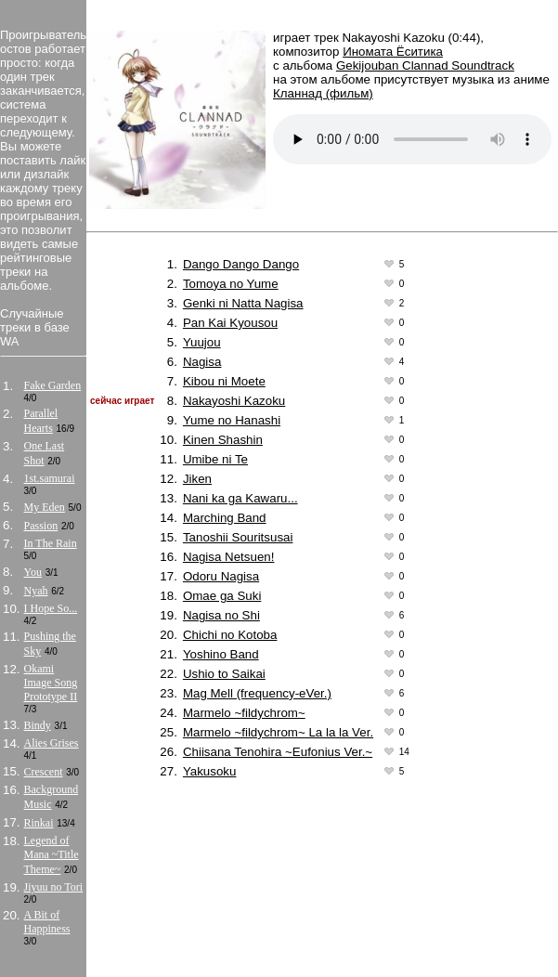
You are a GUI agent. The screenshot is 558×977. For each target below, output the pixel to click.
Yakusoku (210, 771)
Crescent (43, 771)
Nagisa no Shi (221, 615)
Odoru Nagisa (221, 576)
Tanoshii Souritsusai (238, 537)
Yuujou (202, 342)
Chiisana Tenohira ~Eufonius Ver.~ (277, 752)
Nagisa (202, 362)
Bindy (37, 725)
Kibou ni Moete (224, 381)
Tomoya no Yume (231, 284)
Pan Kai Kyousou (230, 323)
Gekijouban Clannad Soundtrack (425, 65)
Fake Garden (53, 385)
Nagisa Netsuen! (229, 557)
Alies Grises (51, 742)
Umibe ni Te (215, 459)
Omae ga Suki (222, 596)
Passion (41, 525)
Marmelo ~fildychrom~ (244, 713)
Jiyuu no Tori (54, 886)
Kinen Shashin (223, 440)
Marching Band (224, 518)
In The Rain (50, 543)
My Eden (44, 507)
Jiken (197, 479)
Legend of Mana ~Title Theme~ (51, 855)
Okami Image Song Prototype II (51, 682)
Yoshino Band (221, 654)
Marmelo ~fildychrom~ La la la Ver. (278, 732)
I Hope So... (51, 608)
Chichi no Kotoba (230, 635)
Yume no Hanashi (231, 420)
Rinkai (39, 822)
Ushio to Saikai (224, 674)
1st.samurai (49, 478)
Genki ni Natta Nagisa (243, 303)
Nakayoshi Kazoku (234, 401)
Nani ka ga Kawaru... (240, 498)
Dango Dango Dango (241, 264)
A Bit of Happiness (47, 921)
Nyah (36, 590)
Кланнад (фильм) (323, 93)
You (33, 572)
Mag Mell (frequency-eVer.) (257, 693)
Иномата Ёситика (393, 52)
